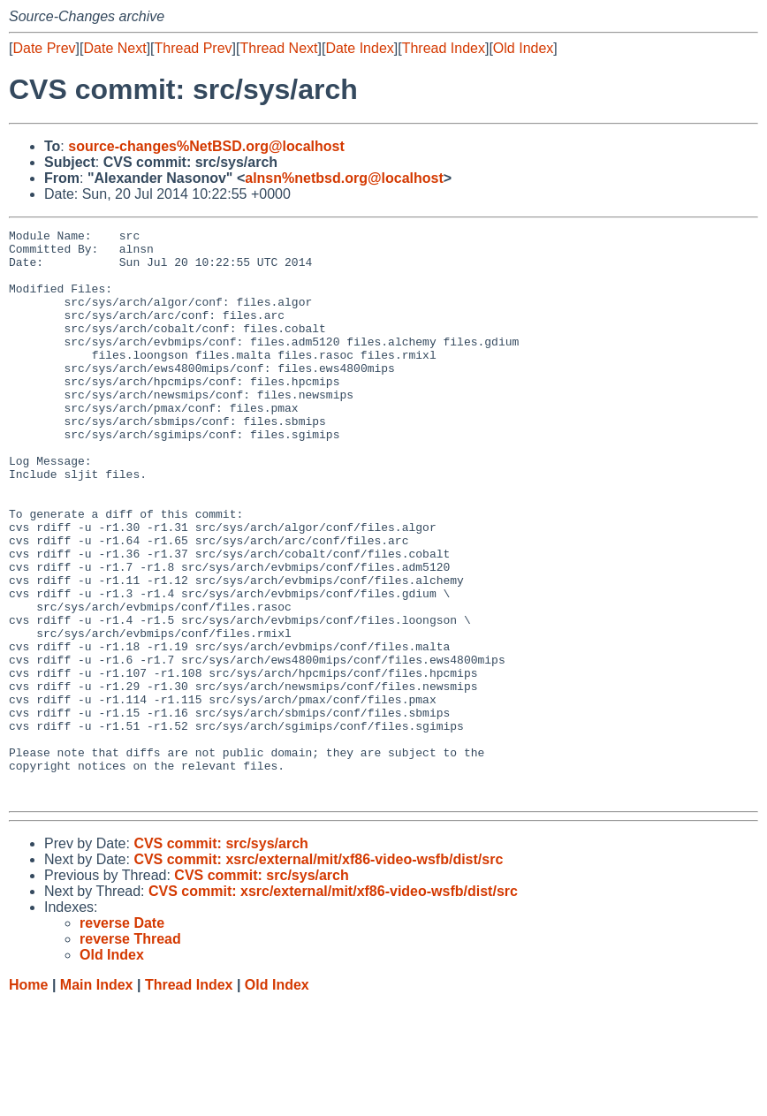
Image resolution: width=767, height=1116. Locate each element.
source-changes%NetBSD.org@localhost (206, 146)
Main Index (96, 1098)
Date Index (359, 48)
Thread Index (443, 48)
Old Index (523, 48)
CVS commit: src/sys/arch (220, 957)
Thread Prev (193, 48)
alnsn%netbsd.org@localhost (344, 178)
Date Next (114, 48)
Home (28, 1098)
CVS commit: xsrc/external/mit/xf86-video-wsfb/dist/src (318, 973)
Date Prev (43, 48)
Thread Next (278, 48)
